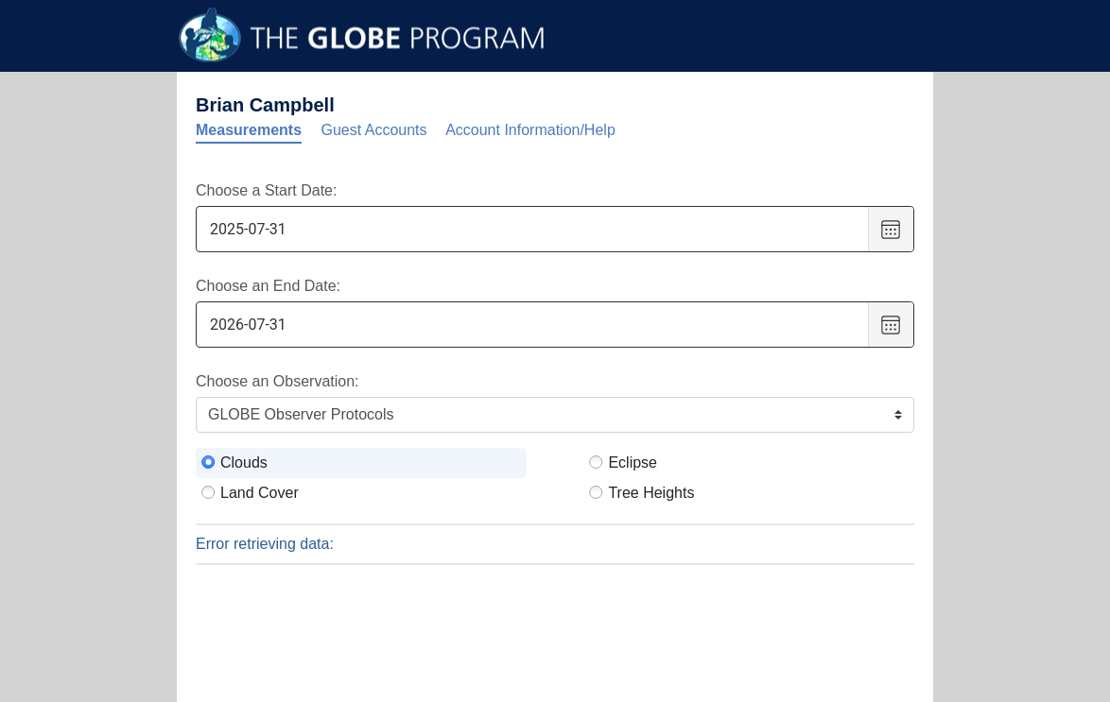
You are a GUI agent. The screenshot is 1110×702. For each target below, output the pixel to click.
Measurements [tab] (249, 130)
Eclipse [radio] (632, 462)
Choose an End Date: (268, 286)
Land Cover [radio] (259, 493)
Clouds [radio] (244, 462)
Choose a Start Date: (266, 190)
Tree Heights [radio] (651, 493)
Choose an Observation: (277, 381)
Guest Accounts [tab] (374, 130)
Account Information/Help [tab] (530, 130)
